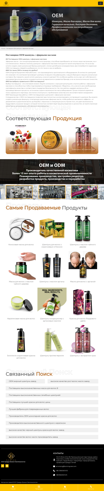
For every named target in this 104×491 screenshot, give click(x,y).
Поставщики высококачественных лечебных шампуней (34, 395)
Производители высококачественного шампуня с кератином (37, 423)
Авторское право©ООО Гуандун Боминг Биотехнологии (19, 482)
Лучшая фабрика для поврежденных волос (29, 409)
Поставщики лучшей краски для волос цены (29, 402)
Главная (3, 48)
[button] (95, 139)
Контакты (91, 487)
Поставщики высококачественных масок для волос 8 (33, 388)
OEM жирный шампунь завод (22, 381)
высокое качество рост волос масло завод (70, 381)
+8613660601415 (61, 475)
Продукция (39, 487)
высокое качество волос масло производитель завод (33, 437)
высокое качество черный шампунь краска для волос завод (36, 430)
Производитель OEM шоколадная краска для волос (33, 416)
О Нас (65, 487)
